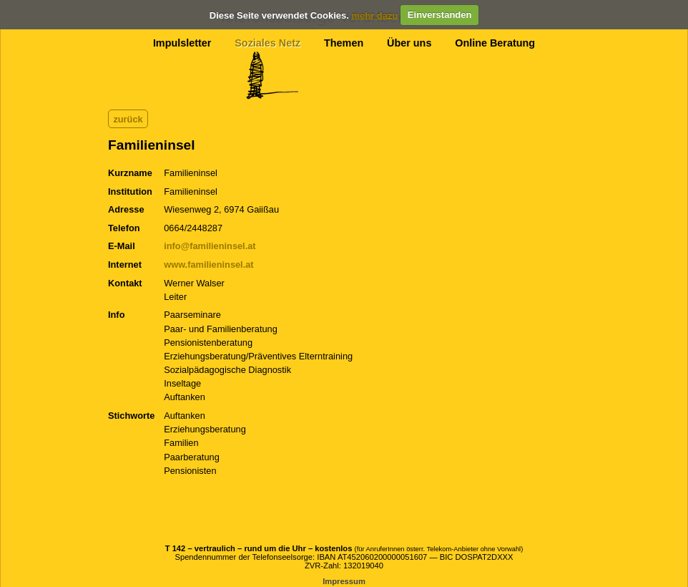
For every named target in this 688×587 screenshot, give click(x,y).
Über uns (409, 43)
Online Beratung (495, 43)
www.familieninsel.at (208, 264)
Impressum (344, 581)
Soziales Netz (267, 43)
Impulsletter (182, 43)
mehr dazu (374, 14)
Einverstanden (440, 14)
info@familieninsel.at (209, 246)
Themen (343, 43)
